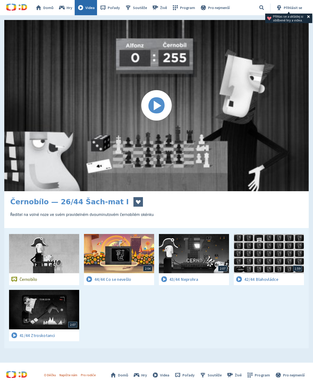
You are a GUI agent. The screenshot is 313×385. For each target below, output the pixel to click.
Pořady (109, 7)
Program (183, 7)
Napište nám (68, 375)
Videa (86, 7)
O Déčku (50, 375)
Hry (65, 7)
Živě (159, 7)
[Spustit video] (156, 105)
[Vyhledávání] (261, 7)
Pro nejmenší (215, 7)
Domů (44, 7)
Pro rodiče (88, 375)
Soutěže (136, 7)
